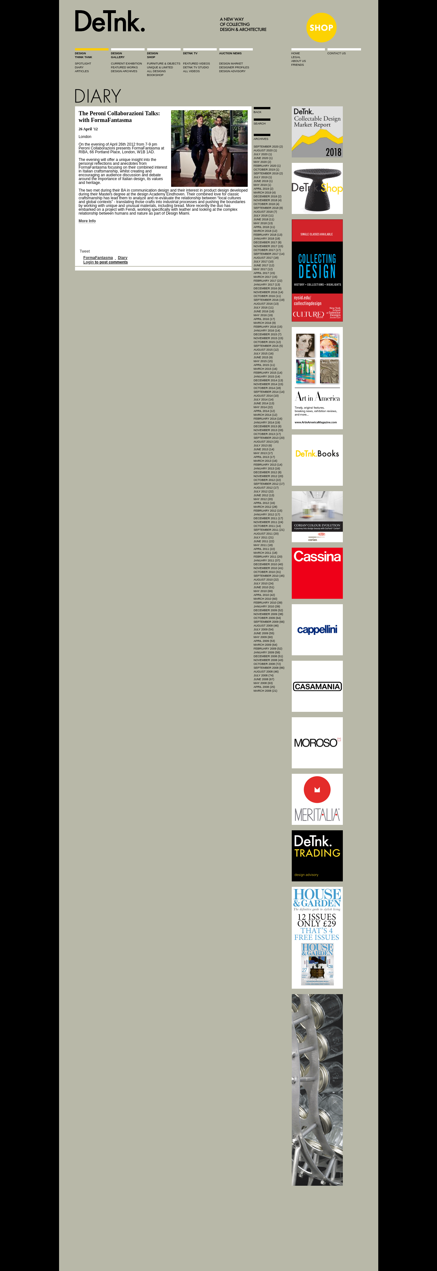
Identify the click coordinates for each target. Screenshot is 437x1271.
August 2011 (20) (266, 533)
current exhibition (126, 63)
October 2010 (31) (267, 572)
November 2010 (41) (268, 568)
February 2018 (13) (268, 234)
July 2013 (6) (263, 445)
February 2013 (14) (268, 464)
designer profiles (234, 67)
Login (88, 262)
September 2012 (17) (269, 483)
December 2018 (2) (268, 196)
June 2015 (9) (263, 357)
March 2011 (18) (265, 552)
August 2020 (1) (265, 150)
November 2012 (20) (268, 476)
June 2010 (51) (264, 587)
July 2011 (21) (264, 537)
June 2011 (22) (264, 541)
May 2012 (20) (263, 499)
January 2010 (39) (267, 606)
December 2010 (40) (268, 564)
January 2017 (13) (267, 284)
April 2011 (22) (264, 549)
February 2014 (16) (268, 418)
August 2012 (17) (266, 487)
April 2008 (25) (264, 687)
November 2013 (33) (268, 430)
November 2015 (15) (268, 338)
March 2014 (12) (265, 414)
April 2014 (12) (264, 411)
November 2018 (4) (268, 200)
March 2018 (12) (265, 230)
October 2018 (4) (266, 204)
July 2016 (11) (264, 307)
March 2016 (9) (265, 322)
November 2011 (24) (268, 522)
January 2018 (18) (267, 238)
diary (79, 67)
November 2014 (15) (268, 384)
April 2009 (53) (264, 641)
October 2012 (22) (267, 480)
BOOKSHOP (155, 75)
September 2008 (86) (269, 667)
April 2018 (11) (264, 227)
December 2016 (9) (268, 288)
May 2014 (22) (263, 407)
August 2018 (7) (265, 211)
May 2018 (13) (263, 223)
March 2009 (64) (265, 644)
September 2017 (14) (269, 253)
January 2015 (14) (267, 376)
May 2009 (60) (263, 637)
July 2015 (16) (264, 353)
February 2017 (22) (268, 280)
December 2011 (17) (268, 518)
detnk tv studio (196, 67)
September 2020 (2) (268, 146)
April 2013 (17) (264, 457)
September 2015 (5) (268, 345)
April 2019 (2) (264, 188)
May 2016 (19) (263, 315)
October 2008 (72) (267, 664)
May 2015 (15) (263, 361)
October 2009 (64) (267, 618)
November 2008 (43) (268, 660)
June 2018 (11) (264, 219)
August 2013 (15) (266, 441)
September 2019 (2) (268, 173)
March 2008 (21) (265, 690)
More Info (87, 221)
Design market (231, 63)
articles (82, 71)
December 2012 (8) (268, 472)
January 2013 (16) (267, 468)
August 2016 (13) (266, 303)
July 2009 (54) (264, 629)
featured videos (196, 63)
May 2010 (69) (263, 591)
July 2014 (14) (264, 399)
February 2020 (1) (267, 165)
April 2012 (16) (264, 503)
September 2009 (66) (269, 621)
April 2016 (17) (264, 319)
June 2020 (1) (263, 158)
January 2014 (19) (267, 422)
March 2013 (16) (265, 460)
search (260, 123)
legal (296, 57)
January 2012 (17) (267, 514)
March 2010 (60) (265, 598)
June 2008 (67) (264, 679)
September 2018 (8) (268, 207)
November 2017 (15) (268, 246)
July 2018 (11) (264, 215)
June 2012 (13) (264, 495)
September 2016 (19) (269, 299)
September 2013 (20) (269, 437)
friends (297, 64)
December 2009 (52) (268, 610)
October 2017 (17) (267, 250)
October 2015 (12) (267, 342)
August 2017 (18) (266, 257)
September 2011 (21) (269, 529)
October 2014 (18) (267, 388)
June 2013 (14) (264, 449)
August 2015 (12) (266, 349)
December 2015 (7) (268, 334)
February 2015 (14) (268, 372)
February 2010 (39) (268, 602)
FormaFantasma (98, 257)
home (295, 53)
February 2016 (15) (268, 326)
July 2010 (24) (264, 583)
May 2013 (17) (263, 453)
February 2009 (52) (268, 648)
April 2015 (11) (264, 365)
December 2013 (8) (268, 426)
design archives (124, 71)
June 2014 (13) (264, 403)
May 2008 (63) (263, 683)
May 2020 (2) (262, 162)
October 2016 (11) (267, 296)
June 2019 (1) (263, 181)
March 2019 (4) (265, 192)
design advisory (232, 71)
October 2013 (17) (267, 434)
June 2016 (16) (264, 311)
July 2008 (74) (264, 675)
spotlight (83, 63)
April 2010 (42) (264, 595)
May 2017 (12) (263, 269)
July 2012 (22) (264, 491)
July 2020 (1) (263, 154)
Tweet (85, 251)
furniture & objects (164, 63)
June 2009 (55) (264, 633)
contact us (337, 53)
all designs (156, 71)
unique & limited (160, 67)
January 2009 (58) (267, 652)
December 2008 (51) (268, 656)
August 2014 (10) (266, 395)
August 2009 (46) (266, 625)
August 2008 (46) (266, 671)
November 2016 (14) (268, 292)
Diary (122, 257)
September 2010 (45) (269, 575)
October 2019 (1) (266, 169)
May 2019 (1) (262, 184)
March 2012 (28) (265, 506)
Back (258, 112)
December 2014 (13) (268, 380)
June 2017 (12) (264, 265)
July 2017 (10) (264, 261)
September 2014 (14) (269, 391)
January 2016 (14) (267, 330)
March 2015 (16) (265, 368)
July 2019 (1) (263, 177)
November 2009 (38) (268, 614)
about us (298, 61)
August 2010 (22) (266, 579)
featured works (124, 67)
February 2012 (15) (268, 510)
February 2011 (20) (268, 556)
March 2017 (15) (265, 276)
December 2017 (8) (268, 242)
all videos (191, 71)
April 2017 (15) (264, 273)
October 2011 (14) (267, 526)
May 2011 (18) (263, 545)
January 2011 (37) (267, 560)
